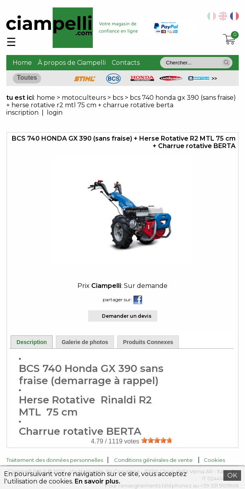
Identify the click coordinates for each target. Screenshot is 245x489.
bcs (117, 97)
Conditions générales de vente (153, 460)
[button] (226, 62)
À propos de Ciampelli (72, 62)
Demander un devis (126, 316)
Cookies (214, 460)
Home (22, 62)
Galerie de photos (85, 342)
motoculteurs (84, 97)
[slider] (157, 440)
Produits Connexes (148, 342)
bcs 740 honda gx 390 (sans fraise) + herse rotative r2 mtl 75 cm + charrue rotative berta (121, 101)
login (55, 112)
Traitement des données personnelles (54, 460)
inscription (22, 112)
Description (32, 342)
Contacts (126, 62)
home (46, 97)
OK (232, 475)
